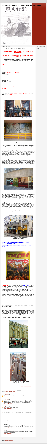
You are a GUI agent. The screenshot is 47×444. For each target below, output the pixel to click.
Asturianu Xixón (6, 411)
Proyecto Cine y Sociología (8, 391)
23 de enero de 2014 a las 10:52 (8, 396)
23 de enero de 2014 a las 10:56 (8, 403)
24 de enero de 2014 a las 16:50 (8, 421)
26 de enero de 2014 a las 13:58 (8, 427)
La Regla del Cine (6, 394)
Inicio (22, 438)
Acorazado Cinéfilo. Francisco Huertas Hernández (21, 5)
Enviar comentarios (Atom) (9, 440)
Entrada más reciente (6, 438)
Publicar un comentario (6, 435)
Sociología (13, 391)
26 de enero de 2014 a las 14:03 (8, 433)
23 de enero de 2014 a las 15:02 (8, 408)
